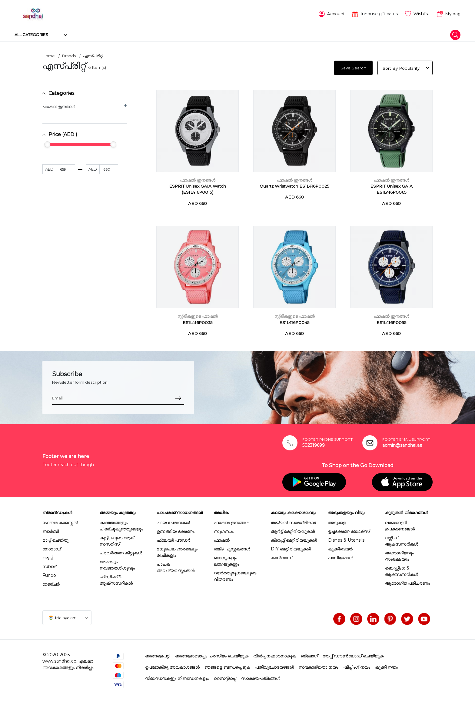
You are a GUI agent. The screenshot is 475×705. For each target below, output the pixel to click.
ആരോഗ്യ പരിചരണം (407, 582)
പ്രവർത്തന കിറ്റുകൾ (121, 551)
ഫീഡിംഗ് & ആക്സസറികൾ (116, 579)
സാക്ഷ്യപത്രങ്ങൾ (260, 677)
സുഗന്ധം (224, 530)
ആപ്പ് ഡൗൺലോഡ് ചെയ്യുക (353, 654)
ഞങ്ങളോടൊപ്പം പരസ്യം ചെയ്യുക (211, 654)
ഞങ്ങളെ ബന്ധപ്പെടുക (227, 666)
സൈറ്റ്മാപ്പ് (225, 677)
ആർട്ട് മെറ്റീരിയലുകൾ (293, 530)
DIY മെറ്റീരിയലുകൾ (291, 547)
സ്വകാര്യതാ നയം (318, 666)
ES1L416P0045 (294, 321)
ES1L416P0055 (392, 321)
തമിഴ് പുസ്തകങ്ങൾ (232, 547)
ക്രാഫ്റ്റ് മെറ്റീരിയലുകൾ (294, 539)
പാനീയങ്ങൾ (340, 556)
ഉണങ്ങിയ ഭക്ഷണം (175, 530)
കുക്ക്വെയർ (340, 547)
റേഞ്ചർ (51, 583)
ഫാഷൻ (222, 539)
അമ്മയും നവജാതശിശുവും (117, 564)
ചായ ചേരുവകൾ (173, 521)
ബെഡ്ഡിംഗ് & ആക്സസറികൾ (401, 570)
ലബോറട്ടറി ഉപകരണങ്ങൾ (400, 524)
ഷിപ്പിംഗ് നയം (356, 666)
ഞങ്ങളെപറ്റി (157, 654)
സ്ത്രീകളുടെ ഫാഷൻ (198, 315)
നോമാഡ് (51, 547)
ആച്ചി (47, 556)
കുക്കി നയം (386, 666)
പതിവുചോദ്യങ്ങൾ (274, 666)
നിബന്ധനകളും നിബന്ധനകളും (177, 677)
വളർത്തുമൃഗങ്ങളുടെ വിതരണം (235, 575)
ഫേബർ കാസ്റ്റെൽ (60, 521)
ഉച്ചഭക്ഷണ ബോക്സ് (349, 530)
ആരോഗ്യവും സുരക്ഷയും (399, 555)
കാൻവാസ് (281, 556)
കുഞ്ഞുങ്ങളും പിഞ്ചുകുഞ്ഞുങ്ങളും (121, 524)
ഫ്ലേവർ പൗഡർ (173, 539)
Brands (69, 54)
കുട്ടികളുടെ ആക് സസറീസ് (117, 540)
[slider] (47, 143)
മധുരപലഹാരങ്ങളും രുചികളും (177, 551)
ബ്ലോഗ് (309, 654)
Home (48, 54)
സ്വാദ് (49, 565)
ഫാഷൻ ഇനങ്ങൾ (58, 105)
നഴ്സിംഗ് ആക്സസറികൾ (401, 540)
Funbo (49, 574)
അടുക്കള (337, 521)
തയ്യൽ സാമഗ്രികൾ (293, 521)
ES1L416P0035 (198, 321)
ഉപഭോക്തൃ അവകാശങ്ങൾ (172, 666)
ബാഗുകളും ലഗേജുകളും (226, 560)
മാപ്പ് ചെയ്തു (55, 539)
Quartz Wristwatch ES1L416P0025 (294, 185)
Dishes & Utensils (346, 539)
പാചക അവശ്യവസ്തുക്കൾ (175, 566)
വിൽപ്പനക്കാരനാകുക (274, 654)
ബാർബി (50, 530)
